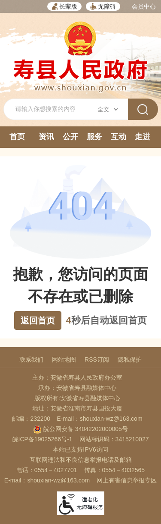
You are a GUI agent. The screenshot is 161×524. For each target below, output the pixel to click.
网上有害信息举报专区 (127, 480)
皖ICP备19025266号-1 (42, 439)
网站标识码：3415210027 (114, 439)
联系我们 (31, 359)
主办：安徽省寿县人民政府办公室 (77, 377)
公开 (70, 136)
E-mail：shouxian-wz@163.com (99, 418)
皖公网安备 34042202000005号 (80, 428)
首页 (17, 136)
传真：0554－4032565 (114, 470)
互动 (118, 136)
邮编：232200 (31, 418)
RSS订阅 (97, 359)
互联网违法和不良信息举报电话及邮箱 (81, 459)
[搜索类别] (107, 109)
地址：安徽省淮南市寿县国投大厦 (77, 408)
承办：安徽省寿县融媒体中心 (77, 387)
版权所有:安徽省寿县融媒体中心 (77, 398)
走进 (142, 136)
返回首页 (38, 320)
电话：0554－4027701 (46, 470)
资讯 (46, 136)
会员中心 (144, 6)
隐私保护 (130, 359)
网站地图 (64, 359)
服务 (94, 136)
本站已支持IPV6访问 (80, 449)
